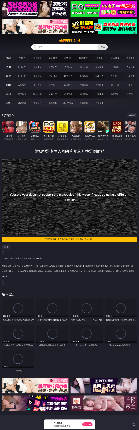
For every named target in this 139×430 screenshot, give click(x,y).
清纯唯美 (99, 85)
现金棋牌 (115, 58)
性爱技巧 (130, 94)
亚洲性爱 (22, 76)
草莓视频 (53, 103)
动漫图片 (68, 85)
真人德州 (37, 58)
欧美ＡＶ (53, 67)
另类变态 (130, 76)
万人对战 (53, 58)
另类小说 (99, 94)
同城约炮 (22, 103)
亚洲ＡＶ (22, 67)
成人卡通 (53, 76)
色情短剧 (99, 103)
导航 (8, 103)
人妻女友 (53, 94)
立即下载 (87, 424)
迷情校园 (84, 94)
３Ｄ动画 (68, 67)
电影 (8, 76)
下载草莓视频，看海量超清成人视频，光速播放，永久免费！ (90, 239)
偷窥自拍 (22, 85)
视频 (8, 67)
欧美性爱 (68, 76)
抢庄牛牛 (130, 58)
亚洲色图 (37, 85)
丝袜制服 (99, 67)
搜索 (103, 47)
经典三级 (99, 76)
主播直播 (115, 67)
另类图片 (130, 85)
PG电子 (22, 58)
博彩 (8, 58)
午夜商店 (37, 103)
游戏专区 (68, 58)
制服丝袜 (84, 76)
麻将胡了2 (84, 58)
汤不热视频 (68, 103)
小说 (8, 94)
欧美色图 (53, 85)
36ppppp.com (69, 40)
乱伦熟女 (115, 76)
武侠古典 (68, 94)
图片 (8, 85)
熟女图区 (115, 85)
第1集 (6, 247)
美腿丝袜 (84, 85)
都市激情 (22, 94)
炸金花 (99, 58)
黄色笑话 (115, 94)
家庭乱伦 (37, 94)
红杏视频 (84, 103)
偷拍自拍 (37, 76)
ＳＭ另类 (130, 67)
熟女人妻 (84, 67)
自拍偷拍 (37, 67)
